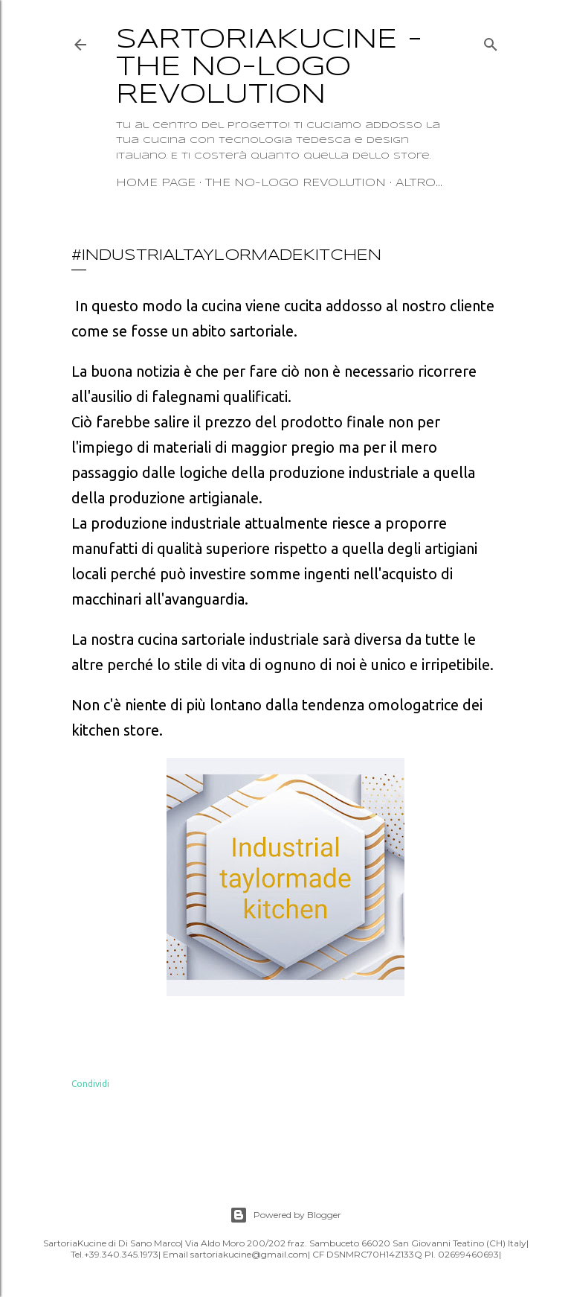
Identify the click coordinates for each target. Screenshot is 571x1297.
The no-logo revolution (295, 183)
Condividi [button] (90, 1084)
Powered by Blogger (285, 1215)
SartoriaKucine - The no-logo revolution (269, 68)
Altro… (419, 183)
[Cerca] (491, 41)
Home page (156, 183)
